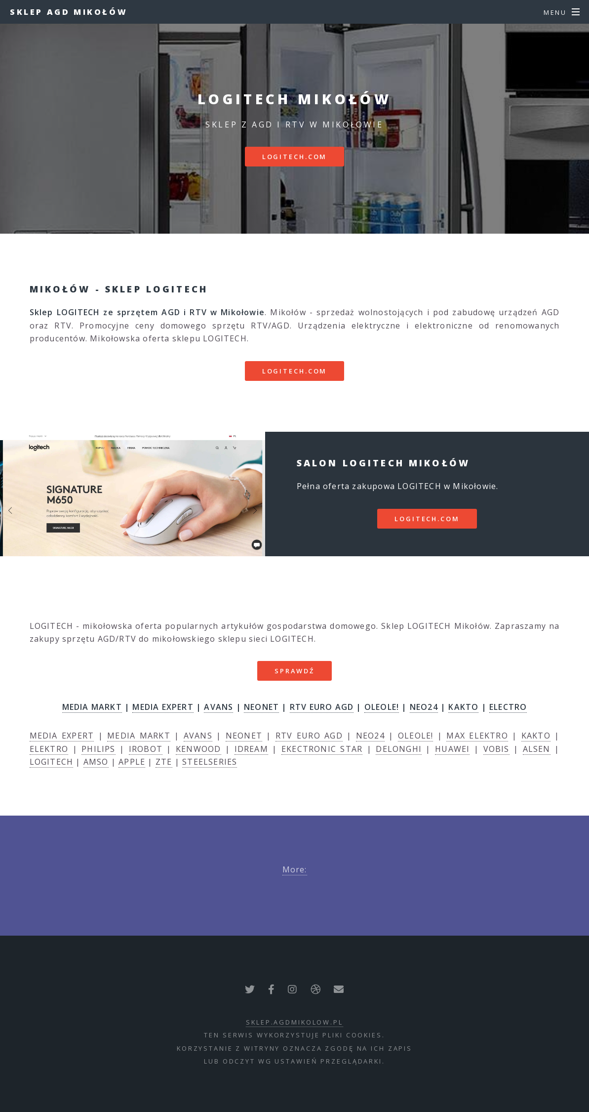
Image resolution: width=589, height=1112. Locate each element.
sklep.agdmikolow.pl (294, 1022)
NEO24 (424, 706)
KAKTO (463, 706)
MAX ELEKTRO (477, 735)
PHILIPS (98, 748)
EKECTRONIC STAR (321, 748)
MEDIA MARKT (92, 706)
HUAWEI (452, 748)
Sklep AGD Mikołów (68, 11)
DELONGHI (399, 748)
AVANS (218, 706)
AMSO (96, 761)
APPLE (131, 761)
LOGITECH (52, 761)
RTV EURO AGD (321, 706)
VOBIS (496, 748)
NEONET (261, 706)
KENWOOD (198, 748)
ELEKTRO (49, 748)
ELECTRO (508, 706)
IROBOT (145, 748)
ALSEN (536, 748)
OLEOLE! (381, 706)
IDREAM (251, 748)
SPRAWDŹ (294, 670)
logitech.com (294, 156)
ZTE (164, 761)
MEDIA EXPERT (162, 706)
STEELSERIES (209, 761)
